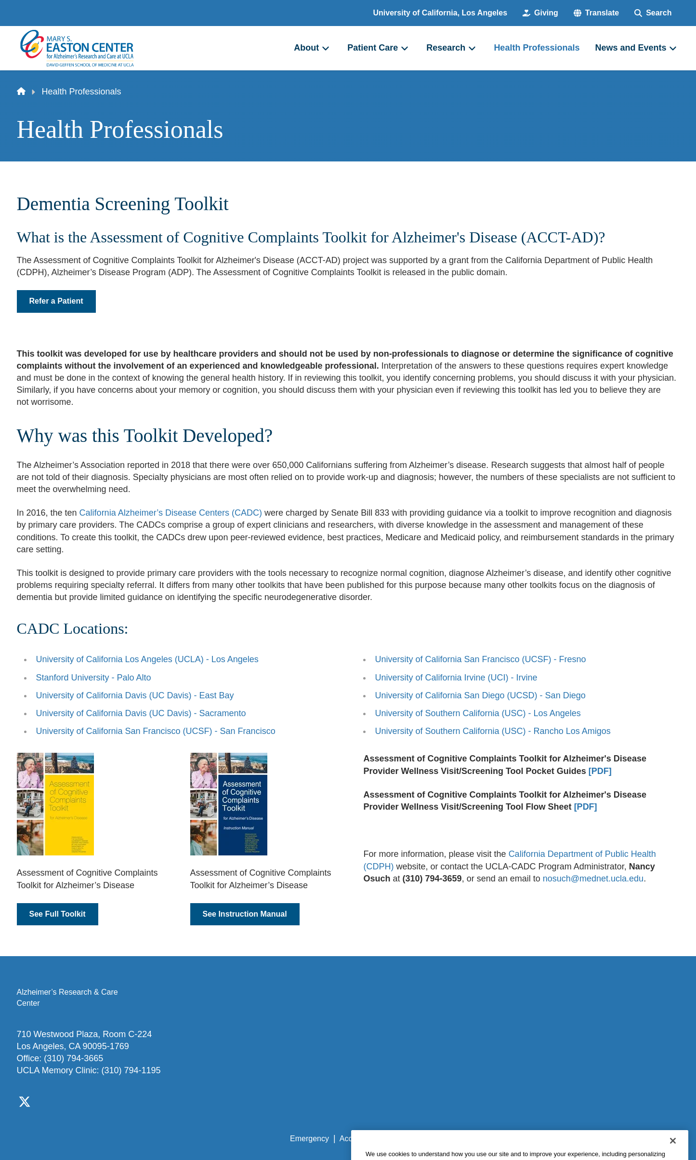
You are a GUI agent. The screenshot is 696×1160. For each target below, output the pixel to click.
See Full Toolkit (57, 914)
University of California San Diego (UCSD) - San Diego (480, 695)
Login (588, 1138)
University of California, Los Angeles (440, 13)
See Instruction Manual (245, 914)
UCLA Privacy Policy (427, 1138)
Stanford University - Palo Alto (93, 677)
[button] (596, 13)
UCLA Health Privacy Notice (520, 1138)
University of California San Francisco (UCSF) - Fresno (480, 659)
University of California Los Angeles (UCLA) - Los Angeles (147, 659)
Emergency (309, 1138)
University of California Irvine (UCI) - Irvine (456, 677)
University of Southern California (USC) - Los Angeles (478, 713)
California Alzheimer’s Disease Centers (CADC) (170, 513)
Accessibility (360, 1138)
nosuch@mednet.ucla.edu (593, 878)
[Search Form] (653, 13)
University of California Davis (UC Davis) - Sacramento (141, 713)
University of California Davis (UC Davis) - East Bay (135, 695)
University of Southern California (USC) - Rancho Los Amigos (493, 731)
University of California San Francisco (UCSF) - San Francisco (156, 731)
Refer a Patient (56, 301)
